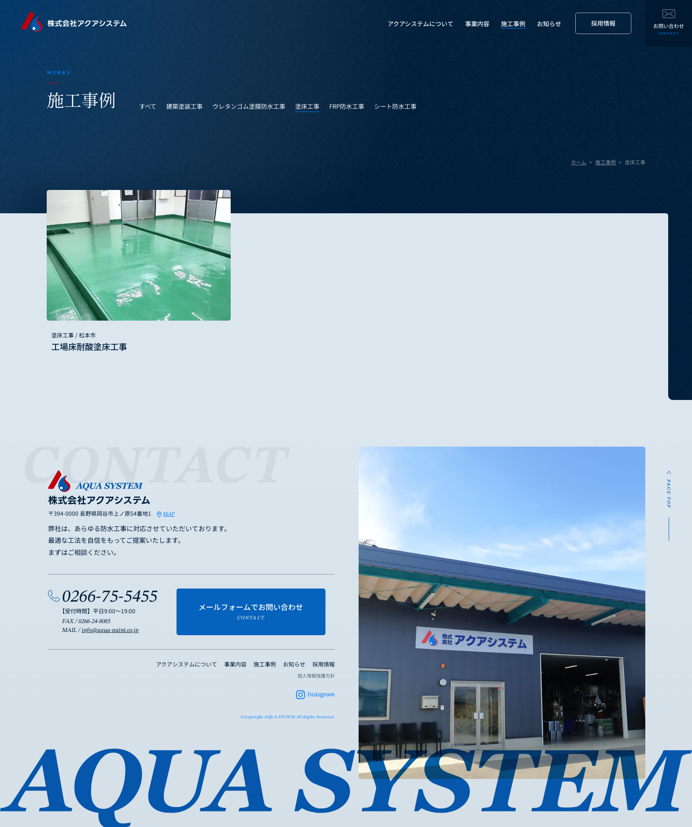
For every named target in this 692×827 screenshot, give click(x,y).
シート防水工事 (395, 106)
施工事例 (513, 23)
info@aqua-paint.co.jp (110, 630)
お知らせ (549, 23)
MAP (169, 514)
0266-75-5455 (109, 597)
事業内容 (477, 23)
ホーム (578, 162)
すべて (147, 106)
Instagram (321, 694)
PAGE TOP (668, 493)
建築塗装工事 (184, 106)
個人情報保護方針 (316, 675)
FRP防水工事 (346, 106)
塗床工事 (307, 106)
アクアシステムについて (420, 23)
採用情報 (603, 23)
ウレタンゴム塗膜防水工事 (248, 106)
